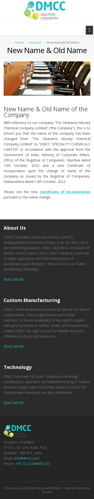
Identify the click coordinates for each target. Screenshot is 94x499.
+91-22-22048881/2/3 (33, 463)
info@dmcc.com (26, 458)
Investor (35, 42)
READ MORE (14, 279)
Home (19, 42)
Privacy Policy (13, 488)
